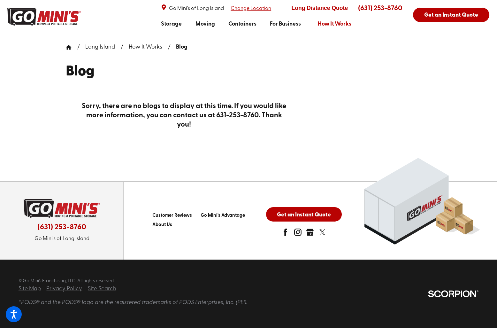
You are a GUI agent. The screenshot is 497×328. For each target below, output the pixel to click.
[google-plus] (310, 234)
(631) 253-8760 (380, 8)
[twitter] (322, 234)
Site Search (102, 289)
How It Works (145, 47)
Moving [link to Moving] (205, 24)
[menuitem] (171, 24)
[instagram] (298, 234)
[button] (14, 314)
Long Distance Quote (319, 8)
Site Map (30, 289)
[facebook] (285, 234)
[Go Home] (71, 47)
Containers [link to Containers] (242, 24)
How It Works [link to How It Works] (334, 24)
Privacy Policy (64, 289)
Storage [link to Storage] (171, 24)
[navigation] (256, 24)
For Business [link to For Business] (285, 24)
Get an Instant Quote (451, 15)
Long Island (100, 47)
